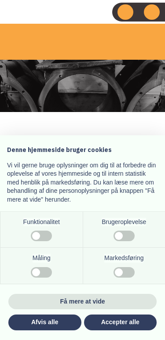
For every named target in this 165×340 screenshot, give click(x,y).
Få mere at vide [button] (82, 301)
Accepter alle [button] (120, 322)
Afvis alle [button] (44, 322)
